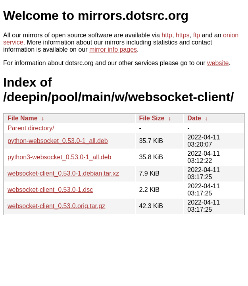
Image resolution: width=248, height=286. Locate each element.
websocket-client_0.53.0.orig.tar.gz (56, 206)
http (166, 35)
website (218, 63)
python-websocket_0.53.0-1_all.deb (58, 140)
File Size (151, 118)
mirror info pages (113, 49)
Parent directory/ (31, 128)
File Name (23, 118)
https (183, 35)
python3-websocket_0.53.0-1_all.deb (60, 157)
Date (194, 118)
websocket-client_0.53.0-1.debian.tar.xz (63, 173)
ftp (196, 35)
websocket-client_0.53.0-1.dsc (50, 189)
